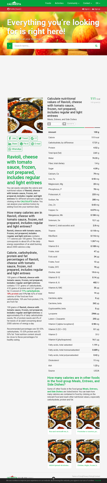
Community (73, 3)
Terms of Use (77, 476)
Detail (98, 480)
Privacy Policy (88, 476)
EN (98, 3)
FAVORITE (68, 123)
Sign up (96, 9)
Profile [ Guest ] (14, 9)
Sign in (86, 9)
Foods (48, 3)
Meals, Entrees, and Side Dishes (62, 119)
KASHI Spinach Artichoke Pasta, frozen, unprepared (69, 465)
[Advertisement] (53, 76)
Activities (59, 3)
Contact (87, 3)
